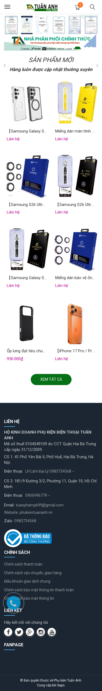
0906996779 (36, 495)
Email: (9, 505)
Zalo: (8, 520)
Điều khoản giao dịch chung (27, 581)
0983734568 (25, 521)
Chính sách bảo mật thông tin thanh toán (39, 590)
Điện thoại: (13, 471)
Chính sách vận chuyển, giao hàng (32, 573)
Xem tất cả (51, 379)
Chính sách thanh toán (23, 564)
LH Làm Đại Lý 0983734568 (48, 471)
